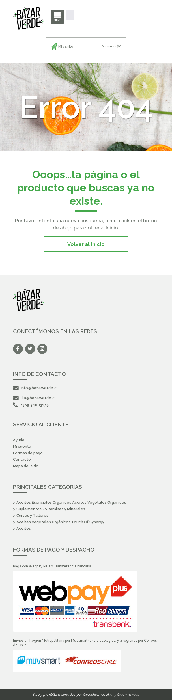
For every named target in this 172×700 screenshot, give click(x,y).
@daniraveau (128, 694)
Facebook (18, 349)
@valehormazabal (98, 694)
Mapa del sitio (25, 466)
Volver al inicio (86, 244)
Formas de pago (28, 453)
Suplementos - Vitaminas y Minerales (50, 509)
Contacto (22, 459)
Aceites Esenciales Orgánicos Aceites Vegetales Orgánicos (71, 502)
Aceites (23, 528)
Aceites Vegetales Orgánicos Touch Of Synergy (60, 522)
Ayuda (18, 440)
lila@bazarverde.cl (34, 398)
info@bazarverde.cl (35, 388)
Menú (57, 20)
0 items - (111, 46)
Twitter (30, 349)
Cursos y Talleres (32, 515)
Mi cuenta (22, 446)
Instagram (42, 349)
